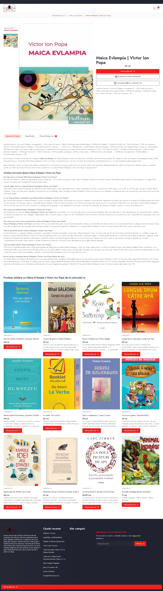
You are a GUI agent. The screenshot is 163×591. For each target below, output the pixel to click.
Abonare (140, 544)
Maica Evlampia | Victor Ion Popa (98, 15)
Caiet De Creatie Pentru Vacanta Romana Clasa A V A (54, 557)
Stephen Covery (49, 533)
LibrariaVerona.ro (58, 15)
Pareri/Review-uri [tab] (48, 136)
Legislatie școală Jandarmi (52, 537)
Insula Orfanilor (49, 571)
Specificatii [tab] (29, 136)
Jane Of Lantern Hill (50, 567)
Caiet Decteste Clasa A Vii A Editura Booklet (54, 551)
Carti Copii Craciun (50, 545)
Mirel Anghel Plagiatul (51, 563)
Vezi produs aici (128, 71)
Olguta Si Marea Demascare (53, 541)
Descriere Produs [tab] (13, 136)
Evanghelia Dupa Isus (51, 575)
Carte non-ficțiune (75, 15)
